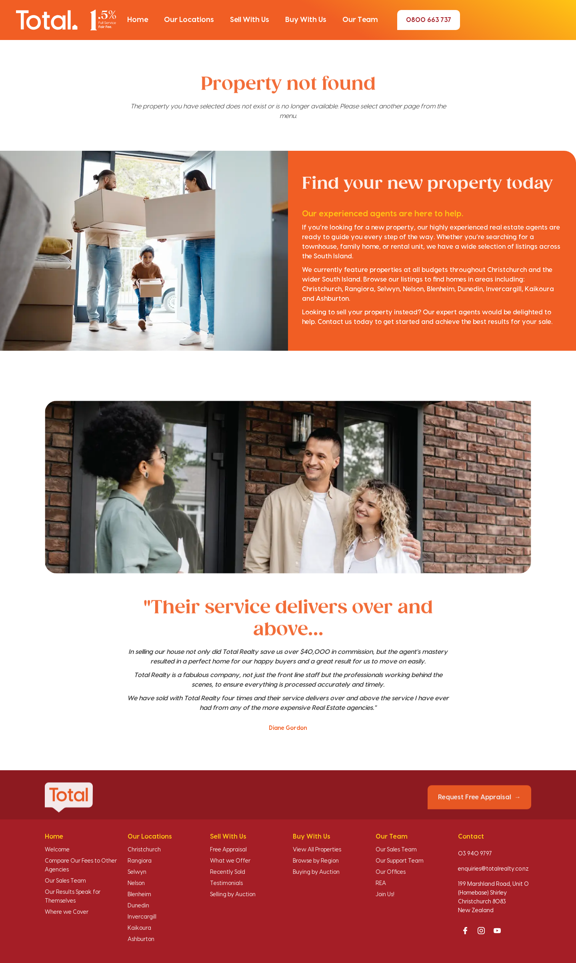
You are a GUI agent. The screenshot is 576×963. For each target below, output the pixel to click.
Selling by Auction (233, 894)
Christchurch (144, 850)
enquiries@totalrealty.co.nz (493, 869)
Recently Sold (227, 872)
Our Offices (391, 872)
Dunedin (138, 906)
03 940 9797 (475, 854)
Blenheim (139, 894)
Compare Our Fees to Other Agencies (81, 865)
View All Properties (317, 850)
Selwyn (137, 872)
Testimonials (226, 883)
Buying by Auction (316, 872)
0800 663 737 (428, 20)
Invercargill (142, 917)
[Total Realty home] (66, 20)
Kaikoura (139, 928)
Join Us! (385, 894)
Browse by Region (316, 861)
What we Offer (230, 861)
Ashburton (141, 939)
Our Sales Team (65, 881)
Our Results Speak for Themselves (72, 896)
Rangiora (140, 861)
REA (381, 883)
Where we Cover (66, 912)
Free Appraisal (228, 850)
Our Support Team (400, 861)
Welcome (57, 850)
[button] (137, 20)
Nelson (136, 883)
